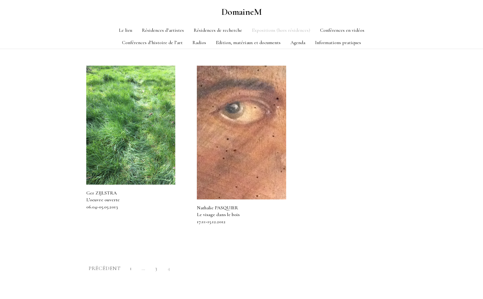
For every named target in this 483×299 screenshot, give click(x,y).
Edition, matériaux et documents (248, 42)
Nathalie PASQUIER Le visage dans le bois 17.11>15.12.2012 (218, 215)
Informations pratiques (338, 42)
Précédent (105, 268)
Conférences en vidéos (342, 30)
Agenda (297, 42)
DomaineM (241, 12)
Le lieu (125, 30)
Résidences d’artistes (163, 30)
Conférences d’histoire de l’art (152, 42)
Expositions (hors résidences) (281, 30)
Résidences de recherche (218, 30)
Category (89, 51)
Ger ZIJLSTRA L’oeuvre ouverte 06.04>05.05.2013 (103, 200)
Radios (199, 42)
